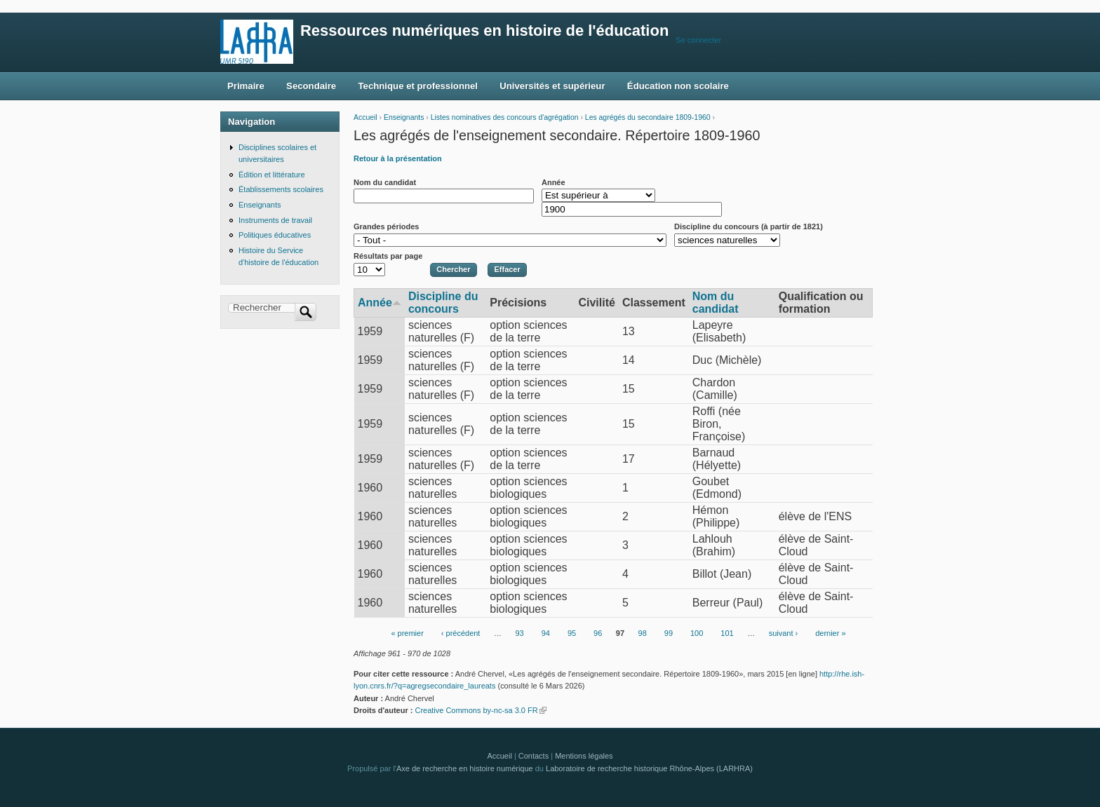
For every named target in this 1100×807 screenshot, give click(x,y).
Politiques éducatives (275, 235)
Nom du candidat (385, 182)
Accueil (365, 117)
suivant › (783, 634)
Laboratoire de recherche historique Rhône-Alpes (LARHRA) (649, 768)
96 (597, 634)
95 (572, 634)
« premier (407, 634)
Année (553, 182)
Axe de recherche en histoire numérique (464, 768)
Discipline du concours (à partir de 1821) (748, 226)
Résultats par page (388, 256)
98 (642, 634)
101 (726, 634)
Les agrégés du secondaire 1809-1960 (648, 117)
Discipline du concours (443, 302)
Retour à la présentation (398, 158)
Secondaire (311, 86)
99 (668, 634)
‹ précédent (461, 634)
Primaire (245, 86)
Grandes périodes (386, 226)
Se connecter (698, 40)
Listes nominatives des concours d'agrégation (505, 117)
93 (519, 634)
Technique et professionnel (418, 86)
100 (696, 634)
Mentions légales (583, 756)
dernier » (830, 634)
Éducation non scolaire (678, 86)
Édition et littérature (272, 174)
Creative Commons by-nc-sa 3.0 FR (480, 710)
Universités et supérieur (552, 86)
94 (546, 634)
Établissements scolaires (281, 189)
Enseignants (404, 117)
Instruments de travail (275, 220)
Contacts (533, 756)
